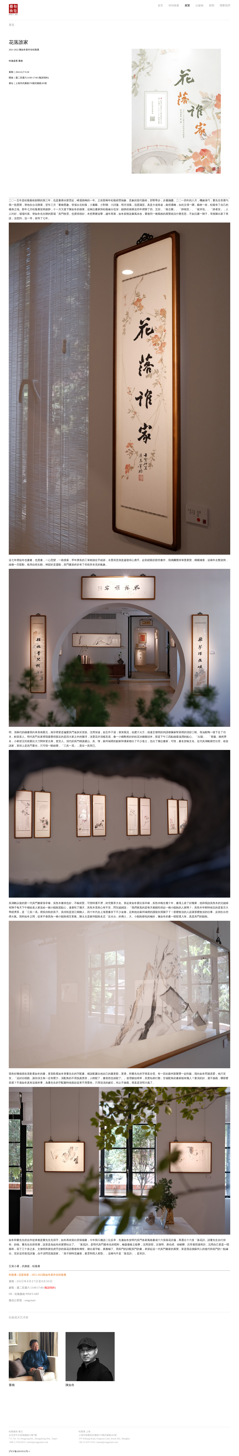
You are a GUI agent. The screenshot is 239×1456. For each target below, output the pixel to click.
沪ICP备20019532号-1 (19, 1451)
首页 (160, 5)
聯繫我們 (225, 5)
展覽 (187, 5)
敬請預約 (50, 1287)
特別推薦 (174, 5)
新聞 (211, 5)
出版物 (199, 5)
